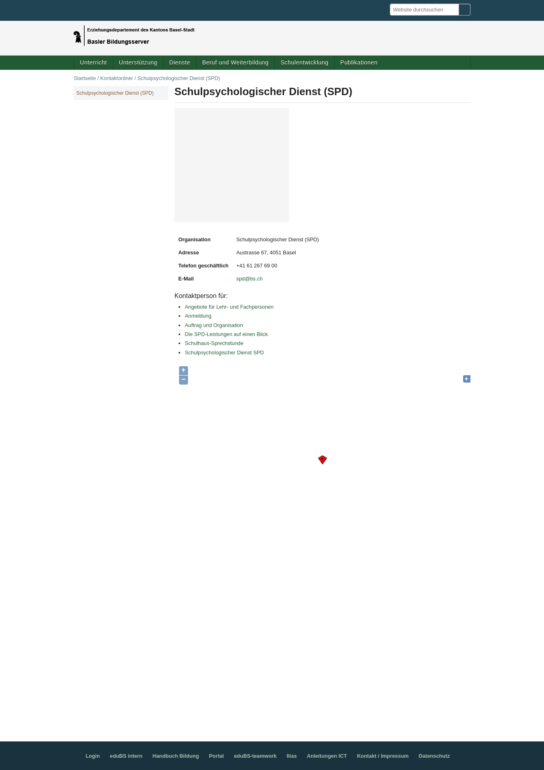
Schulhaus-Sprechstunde (214, 343)
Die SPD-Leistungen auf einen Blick (226, 334)
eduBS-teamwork (255, 756)
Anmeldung (198, 316)
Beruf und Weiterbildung (235, 62)
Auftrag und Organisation (214, 325)
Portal (216, 756)
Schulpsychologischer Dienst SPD (224, 352)
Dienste (179, 62)
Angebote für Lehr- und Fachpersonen (229, 307)
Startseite (85, 78)
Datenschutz (434, 756)
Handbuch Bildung (175, 756)
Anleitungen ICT (327, 756)
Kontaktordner (116, 78)
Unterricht (93, 62)
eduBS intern (126, 756)
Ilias (292, 756)
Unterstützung (138, 62)
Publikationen (359, 62)
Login (92, 756)
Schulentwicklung (304, 62)
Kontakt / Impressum (383, 756)
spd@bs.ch (249, 279)
